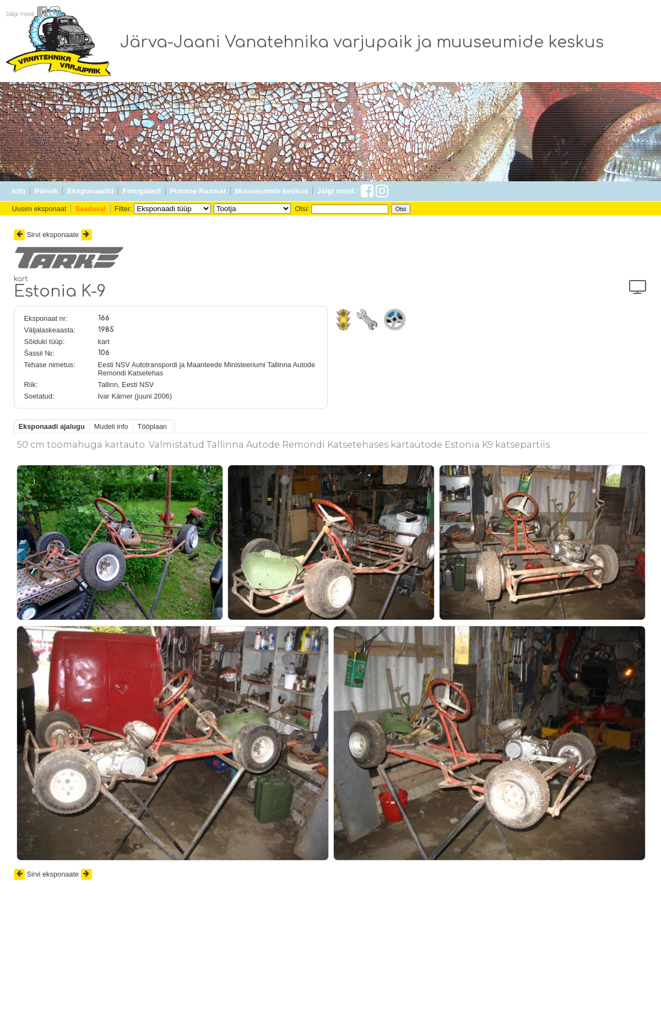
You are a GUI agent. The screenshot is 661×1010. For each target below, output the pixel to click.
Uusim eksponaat (39, 209)
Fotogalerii (142, 191)
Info (19, 191)
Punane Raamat (198, 191)
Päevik (46, 191)
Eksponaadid (90, 191)
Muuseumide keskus (271, 191)
